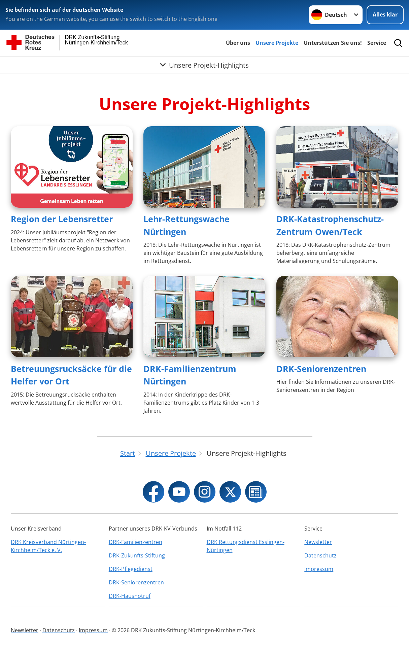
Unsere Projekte (276, 42)
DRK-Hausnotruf (129, 596)
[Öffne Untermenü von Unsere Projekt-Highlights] (204, 65)
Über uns (238, 42)
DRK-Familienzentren (135, 542)
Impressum (318, 569)
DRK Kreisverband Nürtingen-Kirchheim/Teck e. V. (48, 546)
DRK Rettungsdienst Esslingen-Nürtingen (245, 546)
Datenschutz (320, 555)
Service (376, 42)
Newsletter (318, 542)
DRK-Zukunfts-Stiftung (137, 555)
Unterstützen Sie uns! (333, 42)
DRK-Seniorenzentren (321, 368)
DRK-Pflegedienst (130, 569)
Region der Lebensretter (62, 219)
